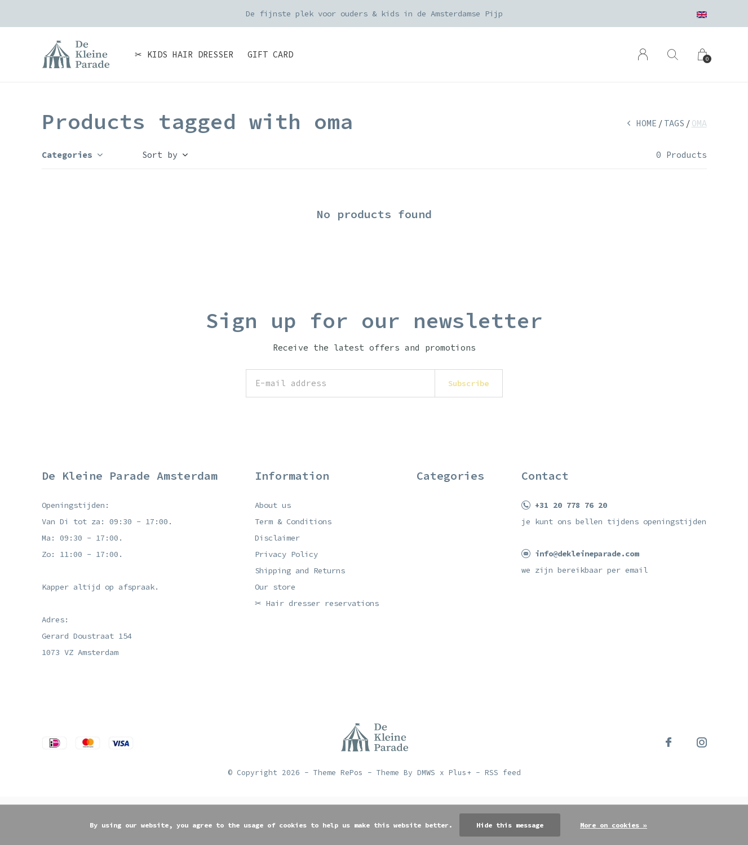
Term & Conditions (293, 521)
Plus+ (460, 772)
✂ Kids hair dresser (184, 54)
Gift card (270, 54)
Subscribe (468, 383)
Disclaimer (277, 538)
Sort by (160, 154)
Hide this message (509, 825)
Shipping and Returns (300, 570)
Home (646, 123)
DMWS (426, 772)
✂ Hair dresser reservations (317, 603)
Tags (674, 123)
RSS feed (503, 772)
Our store (275, 587)
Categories (67, 154)
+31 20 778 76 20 (571, 505)
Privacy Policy (286, 554)
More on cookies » (613, 825)
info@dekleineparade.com (587, 553)
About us (273, 505)
